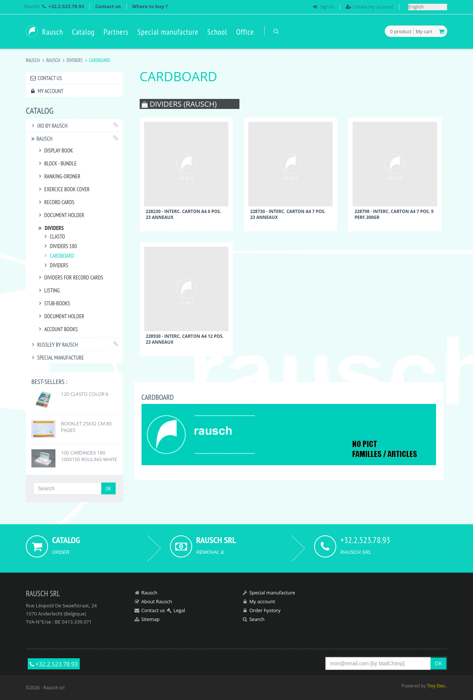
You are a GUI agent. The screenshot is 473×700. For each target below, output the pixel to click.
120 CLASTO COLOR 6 (85, 394)
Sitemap (150, 619)
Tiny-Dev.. (437, 686)
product (401, 32)
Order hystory (264, 610)
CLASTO (53, 236)
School (217, 32)
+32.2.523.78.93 (54, 664)
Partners (116, 32)
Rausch (32, 6)
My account (46, 91)
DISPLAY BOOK (55, 150)
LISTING (48, 290)
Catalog (83, 32)
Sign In (327, 6)
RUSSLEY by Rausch (54, 344)
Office (245, 32)
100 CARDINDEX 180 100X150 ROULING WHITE (89, 456)
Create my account (373, 6)
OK (108, 488)
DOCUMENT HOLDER (60, 215)
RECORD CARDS (56, 202)
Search (257, 619)
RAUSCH (53, 60)
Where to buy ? (150, 6)
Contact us (108, 6)
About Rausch (156, 601)
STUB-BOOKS (53, 303)
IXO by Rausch (49, 125)
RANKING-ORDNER (59, 176)
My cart (424, 31)
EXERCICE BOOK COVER (63, 189)
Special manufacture (167, 32)
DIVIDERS (74, 60)
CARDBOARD (58, 255)
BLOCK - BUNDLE (56, 163)
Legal (179, 610)
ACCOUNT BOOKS (57, 329)
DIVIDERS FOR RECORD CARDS (70, 277)
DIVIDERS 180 (59, 246)
